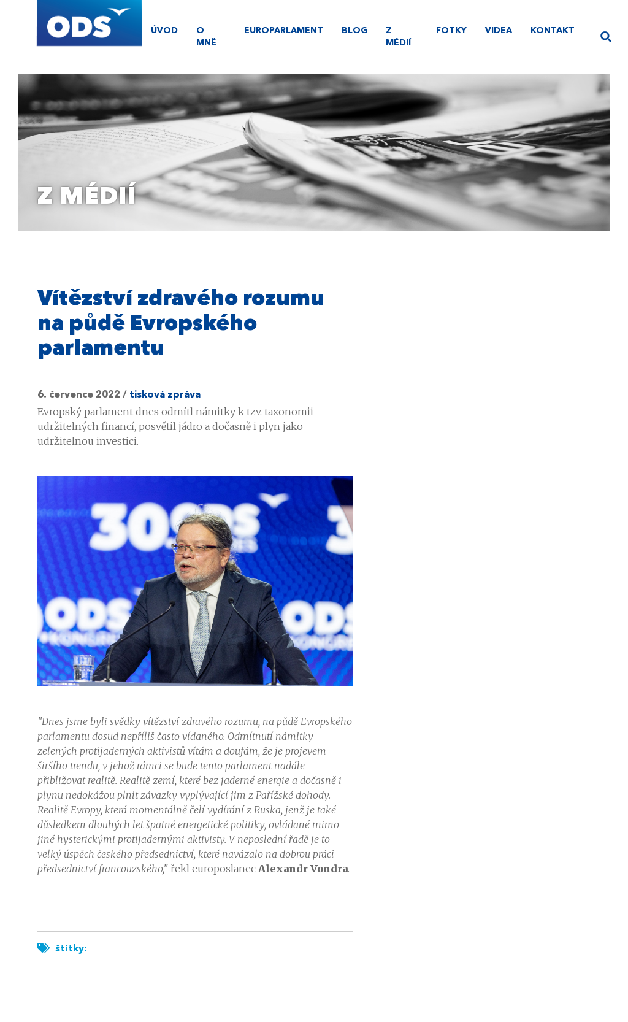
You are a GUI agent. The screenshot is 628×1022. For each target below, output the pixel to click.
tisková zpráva (165, 395)
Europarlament (283, 30)
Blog (354, 30)
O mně (206, 36)
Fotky (451, 30)
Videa (498, 30)
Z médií (398, 36)
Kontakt (552, 30)
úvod (164, 30)
